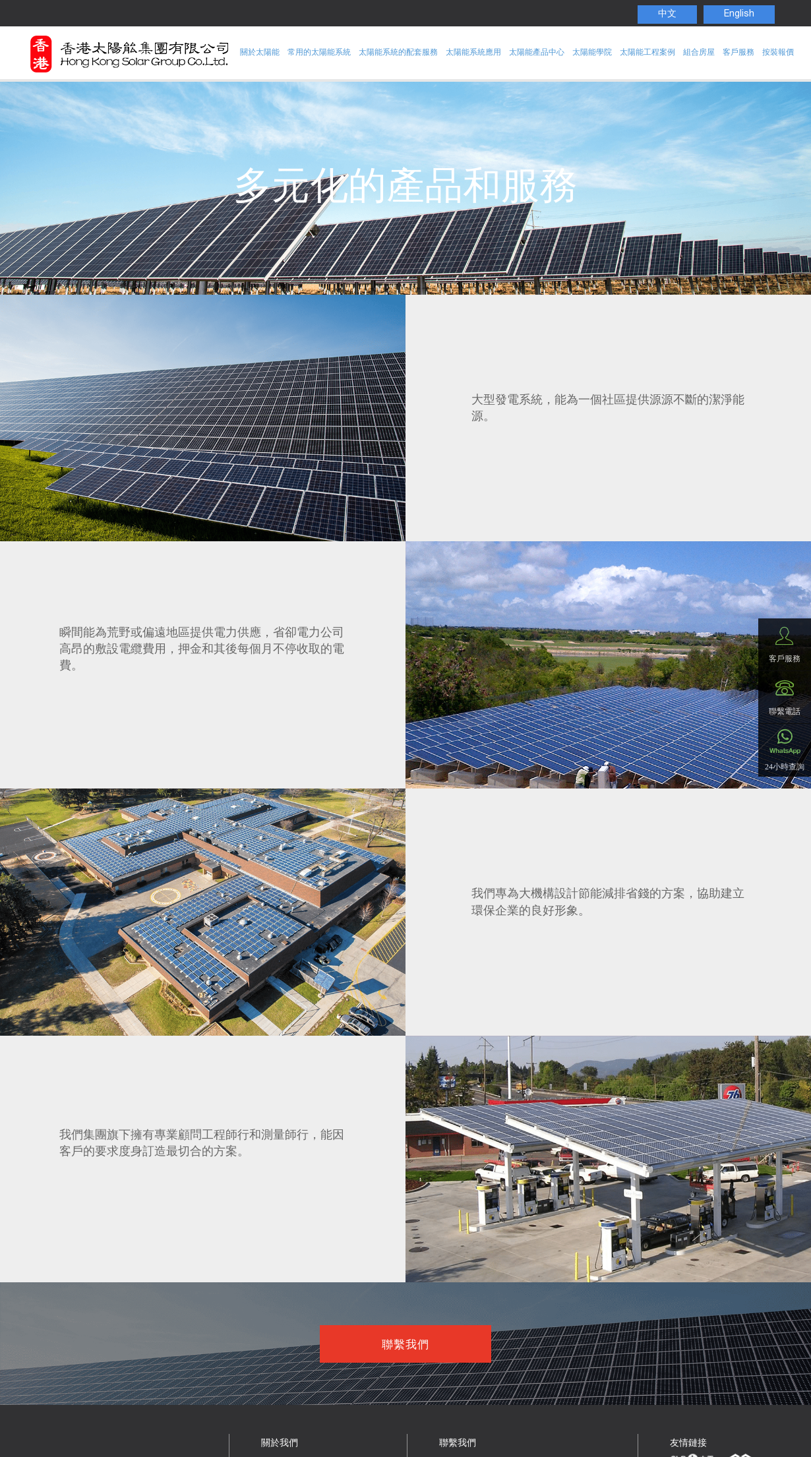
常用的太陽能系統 (319, 53)
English (739, 14)
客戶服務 (738, 53)
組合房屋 (699, 53)
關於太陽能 (260, 53)
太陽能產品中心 (536, 53)
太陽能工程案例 (647, 53)
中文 (667, 14)
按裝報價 (778, 53)
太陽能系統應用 (473, 53)
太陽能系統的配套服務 (398, 53)
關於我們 (279, 1443)
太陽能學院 (592, 53)
